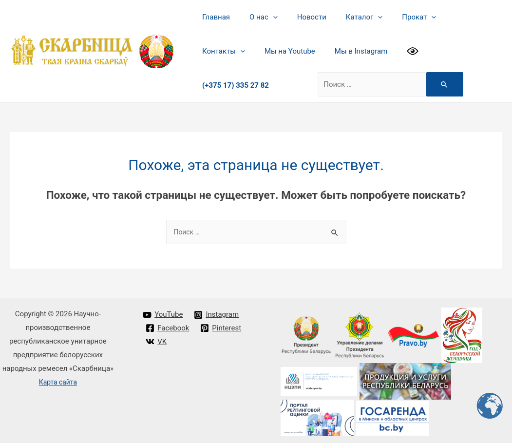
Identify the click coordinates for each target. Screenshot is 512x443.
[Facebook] (167, 325)
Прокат (397, 17)
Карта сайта (58, 379)
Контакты (450, 17)
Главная (214, 17)
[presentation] (265, 17)
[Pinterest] (221, 325)
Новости (299, 17)
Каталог (347, 17)
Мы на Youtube (225, 51)
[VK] (156, 338)
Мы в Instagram (291, 51)
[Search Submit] (401, 80)
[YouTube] (163, 312)
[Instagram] (217, 312)
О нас (256, 17)
